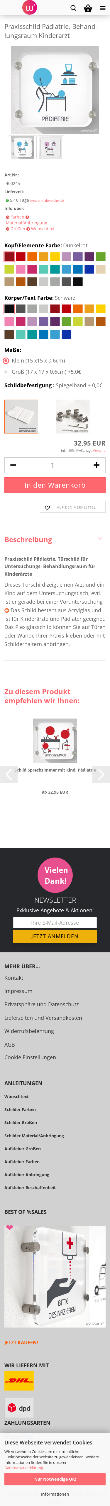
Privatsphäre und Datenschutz (41, 1004)
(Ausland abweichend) (47, 200)
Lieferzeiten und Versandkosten (43, 1017)
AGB (9, 1044)
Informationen (55, 1494)
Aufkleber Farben (22, 1161)
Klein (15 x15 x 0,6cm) (34, 360)
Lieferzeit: (14, 191)
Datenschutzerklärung (23, 1467)
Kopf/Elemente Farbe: (45, 245)
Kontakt (13, 977)
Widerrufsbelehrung (29, 1031)
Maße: (12, 349)
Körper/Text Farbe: (39, 298)
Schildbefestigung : (53, 385)
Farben (16, 217)
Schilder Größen (20, 1122)
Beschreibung (28, 539)
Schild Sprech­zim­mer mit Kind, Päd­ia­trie (55, 770)
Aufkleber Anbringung (26, 1174)
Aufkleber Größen (22, 1148)
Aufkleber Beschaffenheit (30, 1187)
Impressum (18, 990)
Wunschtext (42, 228)
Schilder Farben (20, 1109)
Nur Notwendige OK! (55, 1479)
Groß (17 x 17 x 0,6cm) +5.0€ (42, 371)
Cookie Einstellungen (30, 1057)
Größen (17, 228)
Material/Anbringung (26, 223)
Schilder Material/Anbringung (34, 1135)
